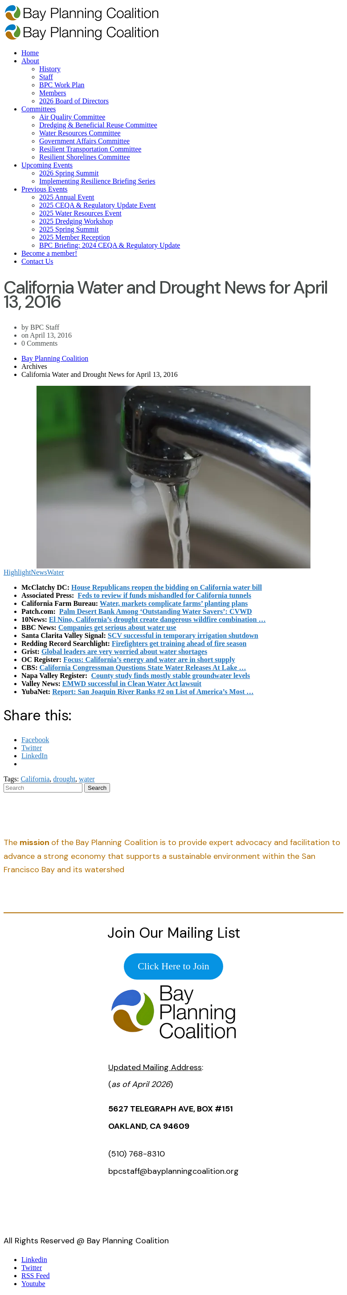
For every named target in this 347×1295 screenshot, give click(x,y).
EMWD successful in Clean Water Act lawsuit (131, 683)
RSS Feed (35, 1275)
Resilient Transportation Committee (90, 149)
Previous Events (44, 189)
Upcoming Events (47, 165)
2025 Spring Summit (68, 229)
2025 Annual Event (66, 197)
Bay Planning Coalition (54, 358)
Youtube (33, 1283)
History (50, 69)
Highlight (17, 572)
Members (52, 93)
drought (64, 779)
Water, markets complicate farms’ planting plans (174, 603)
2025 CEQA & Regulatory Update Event (97, 205)
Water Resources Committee (80, 133)
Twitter (31, 1267)
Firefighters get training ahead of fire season (179, 643)
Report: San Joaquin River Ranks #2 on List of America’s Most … (152, 691)
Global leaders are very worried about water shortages (124, 651)
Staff (46, 77)
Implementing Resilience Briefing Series (97, 181)
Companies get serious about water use (117, 627)
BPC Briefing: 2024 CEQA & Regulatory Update (109, 245)
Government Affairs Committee (84, 141)
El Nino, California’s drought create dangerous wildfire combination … (157, 619)
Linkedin (34, 1259)
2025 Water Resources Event (80, 213)
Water (55, 572)
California (34, 779)
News (39, 572)
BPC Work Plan (62, 85)
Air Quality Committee (72, 117)
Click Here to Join (173, 966)
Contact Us (37, 261)
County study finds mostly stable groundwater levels (170, 675)
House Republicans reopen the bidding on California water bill (166, 587)
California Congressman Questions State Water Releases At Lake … (142, 667)
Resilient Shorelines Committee (84, 157)
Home (30, 53)
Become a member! (49, 253)
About (30, 61)
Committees (38, 109)
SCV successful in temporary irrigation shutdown (183, 635)
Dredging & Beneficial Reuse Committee (98, 125)
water (87, 779)
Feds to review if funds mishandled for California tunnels (164, 595)
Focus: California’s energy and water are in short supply (149, 659)
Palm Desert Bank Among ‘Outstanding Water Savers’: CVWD (155, 611)
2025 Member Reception (74, 237)
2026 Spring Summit (68, 173)
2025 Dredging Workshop (76, 221)
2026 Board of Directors (74, 101)
